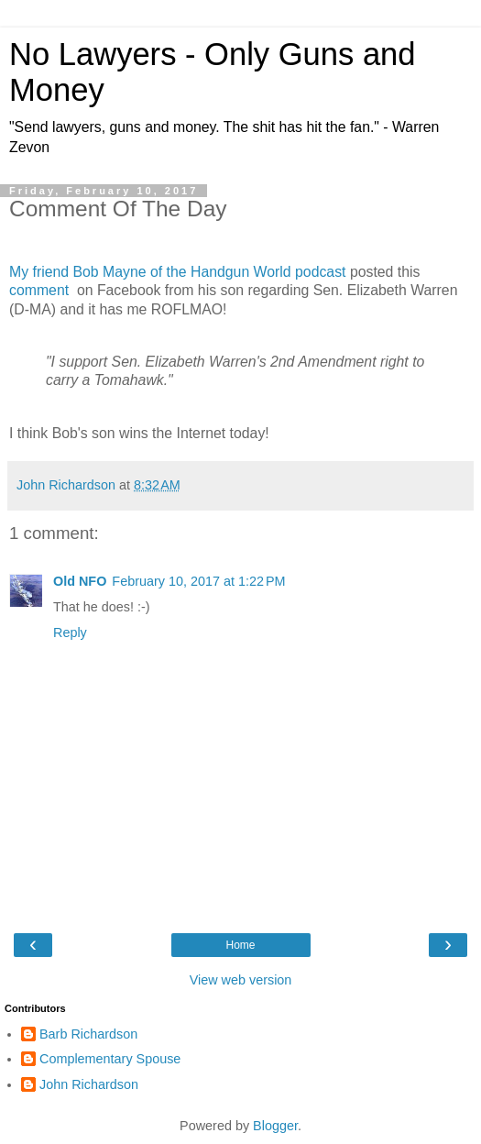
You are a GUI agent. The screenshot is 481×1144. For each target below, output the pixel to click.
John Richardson (88, 1084)
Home (240, 945)
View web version (241, 980)
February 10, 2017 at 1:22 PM (198, 581)
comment (41, 290)
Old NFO (79, 581)
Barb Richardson (88, 1034)
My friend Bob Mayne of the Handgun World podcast (177, 272)
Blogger (275, 1125)
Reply (70, 632)
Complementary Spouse (109, 1058)
